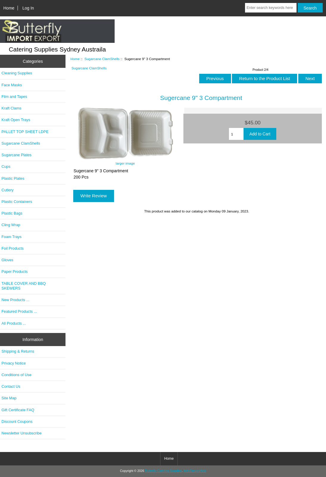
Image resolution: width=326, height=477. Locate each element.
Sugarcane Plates (16, 155)
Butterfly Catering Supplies (163, 471)
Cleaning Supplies (16, 73)
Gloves (7, 260)
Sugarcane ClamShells (102, 59)
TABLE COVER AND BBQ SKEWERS (23, 285)
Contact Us (10, 386)
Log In (28, 8)
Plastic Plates (12, 178)
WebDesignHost (195, 471)
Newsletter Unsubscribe (21, 433)
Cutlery (7, 190)
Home (8, 8)
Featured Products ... (19, 311)
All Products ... (13, 323)
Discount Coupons (16, 421)
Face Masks (11, 85)
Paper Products (14, 271)
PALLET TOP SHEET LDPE (25, 131)
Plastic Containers (16, 201)
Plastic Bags (11, 213)
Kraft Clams (11, 108)
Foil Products (12, 248)
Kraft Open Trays (15, 120)
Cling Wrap (10, 225)
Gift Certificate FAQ (17, 410)
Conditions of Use (16, 375)
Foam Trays (11, 236)
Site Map (8, 398)
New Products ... (15, 300)
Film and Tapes (14, 96)
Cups (5, 166)
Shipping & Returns (17, 351)
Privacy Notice (13, 363)
